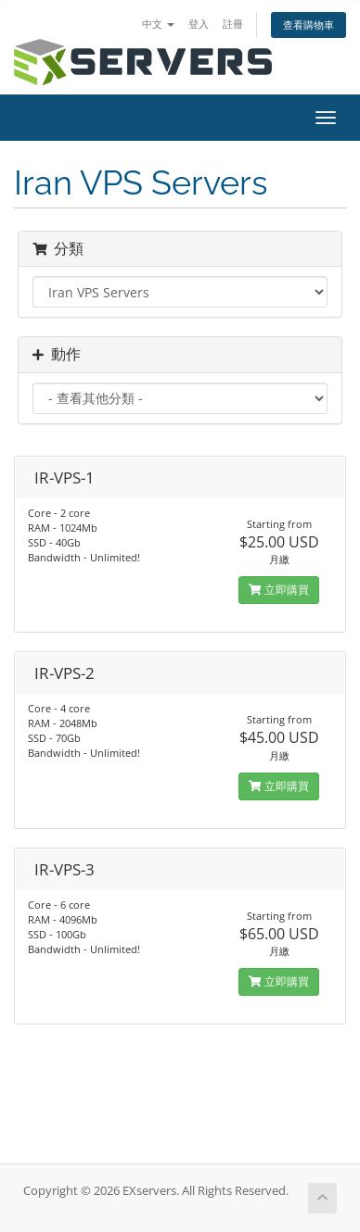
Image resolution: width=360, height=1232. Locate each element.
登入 (198, 24)
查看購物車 (308, 24)
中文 (158, 24)
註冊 (233, 24)
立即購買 (279, 589)
